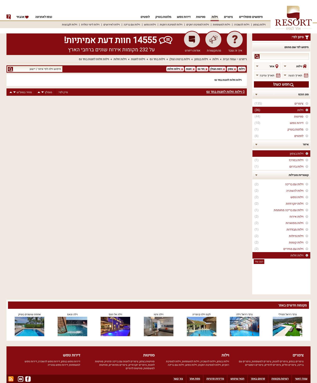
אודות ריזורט (192, 50)
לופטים (143, 17)
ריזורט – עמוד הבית (235, 59)
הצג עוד (259, 262)
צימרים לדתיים (273, 365)
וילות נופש (150, 25)
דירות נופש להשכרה (49, 361)
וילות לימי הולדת (90, 25)
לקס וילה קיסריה (201, 314)
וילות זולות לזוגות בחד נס (94, 59)
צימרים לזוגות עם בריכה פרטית (121, 361)
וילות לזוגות (138, 59)
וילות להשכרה (241, 25)
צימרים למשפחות (261, 361)
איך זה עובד (235, 50)
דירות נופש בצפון (70, 361)
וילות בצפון (259, 25)
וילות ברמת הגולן (180, 59)
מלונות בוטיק (162, 17)
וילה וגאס (72, 314)
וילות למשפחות (221, 25)
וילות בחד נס (157, 59)
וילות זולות (120, 59)
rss (11, 379)
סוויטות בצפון (147, 361)
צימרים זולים (289, 365)
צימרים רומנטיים (254, 365)
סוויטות (200, 17)
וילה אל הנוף (115, 314)
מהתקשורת (214, 50)
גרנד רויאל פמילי (287, 314)
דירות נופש (183, 17)
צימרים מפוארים (118, 365)
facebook (28, 379)
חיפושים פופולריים (251, 17)
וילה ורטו (158, 314)
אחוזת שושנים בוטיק (29, 314)
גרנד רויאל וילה (244, 314)
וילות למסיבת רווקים (197, 25)
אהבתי (22, 17)
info (8, 17)
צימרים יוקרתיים (137, 365)
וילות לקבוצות (69, 25)
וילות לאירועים (111, 25)
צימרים (228, 17)
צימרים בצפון (296, 361)
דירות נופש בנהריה (58, 365)
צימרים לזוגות (280, 361)
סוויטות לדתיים (134, 368)
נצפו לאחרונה (43, 17)
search (257, 56)
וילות (215, 17)
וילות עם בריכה (132, 25)
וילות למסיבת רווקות (171, 25)
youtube (20, 379)
